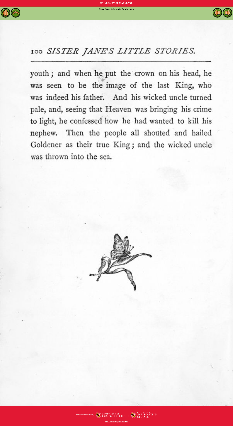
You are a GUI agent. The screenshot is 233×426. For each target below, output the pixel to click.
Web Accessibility (111, 421)
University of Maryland (116, 3)
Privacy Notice (123, 421)
